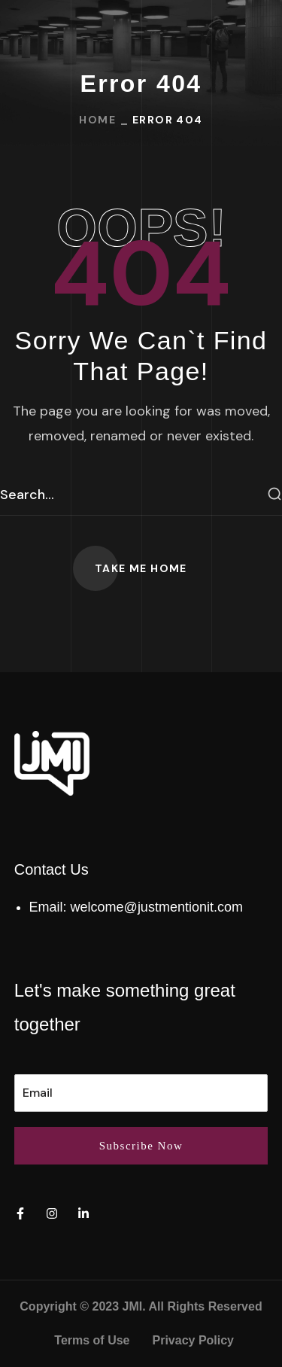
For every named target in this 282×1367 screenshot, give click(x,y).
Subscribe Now (141, 1146)
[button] (141, 568)
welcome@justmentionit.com (157, 907)
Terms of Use (91, 1340)
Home (97, 119)
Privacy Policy (194, 1340)
